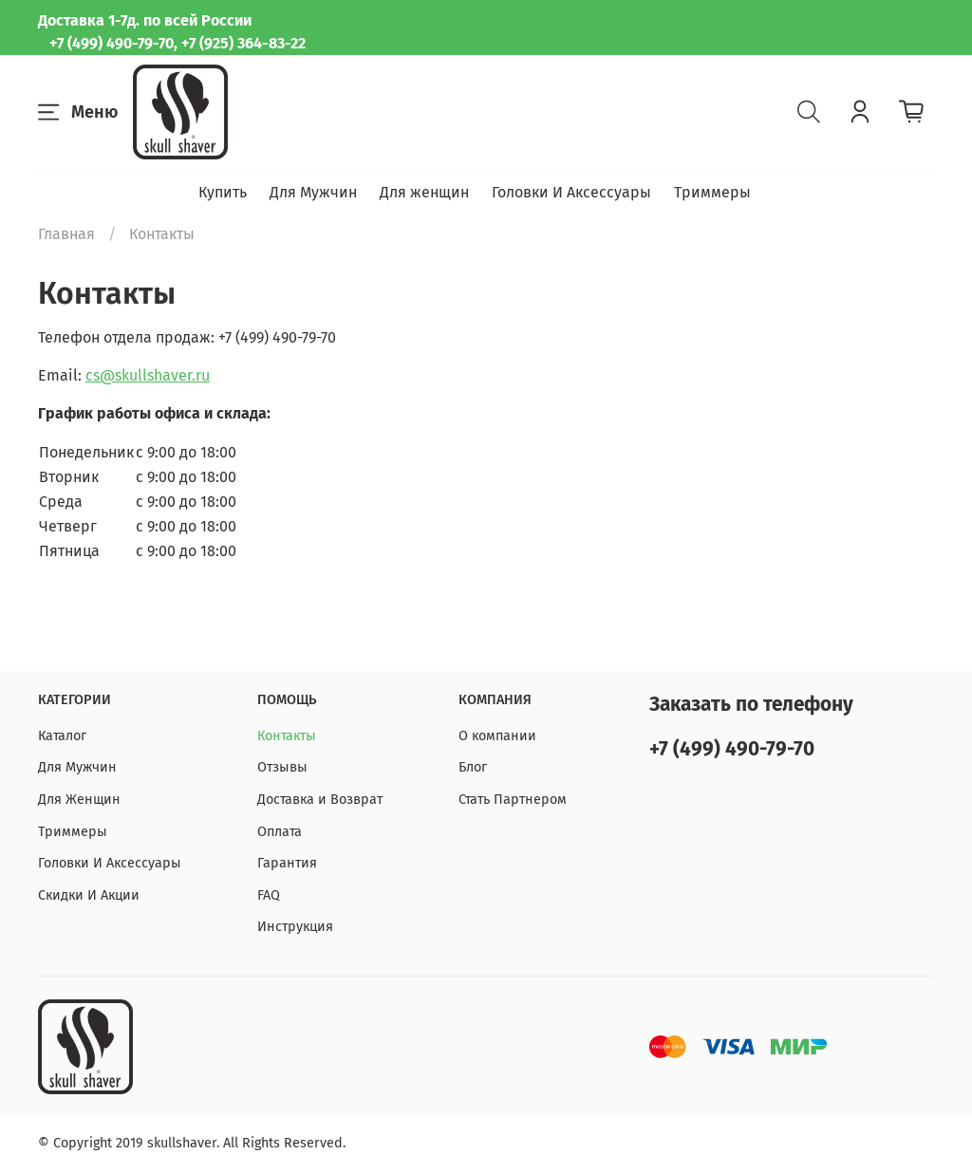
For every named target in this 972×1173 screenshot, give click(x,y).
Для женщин (424, 192)
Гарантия (287, 863)
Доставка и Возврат (320, 799)
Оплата (279, 832)
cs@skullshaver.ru (147, 375)
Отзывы (282, 767)
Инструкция (295, 927)
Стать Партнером (512, 799)
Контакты (286, 736)
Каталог (62, 736)
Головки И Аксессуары (571, 192)
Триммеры (712, 192)
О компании (497, 736)
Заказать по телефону (751, 705)
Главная (66, 234)
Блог (472, 767)
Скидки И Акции (89, 895)
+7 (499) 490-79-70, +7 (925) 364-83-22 (177, 43)
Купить (222, 192)
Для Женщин (79, 799)
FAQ (268, 895)
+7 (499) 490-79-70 (731, 749)
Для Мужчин (313, 192)
